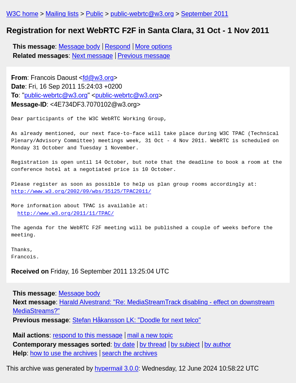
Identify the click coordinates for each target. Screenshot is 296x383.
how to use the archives (63, 353)
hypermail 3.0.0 (116, 368)
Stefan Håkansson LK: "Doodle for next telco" (136, 320)
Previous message (144, 55)
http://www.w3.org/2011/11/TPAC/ (66, 213)
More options (153, 46)
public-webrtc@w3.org (142, 13)
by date (124, 344)
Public (94, 13)
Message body (79, 46)
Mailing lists (62, 13)
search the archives (130, 353)
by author (217, 344)
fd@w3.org (98, 77)
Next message (92, 55)
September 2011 (204, 13)
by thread (153, 344)
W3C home (22, 13)
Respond (117, 46)
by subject (185, 344)
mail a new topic (150, 335)
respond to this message (87, 335)
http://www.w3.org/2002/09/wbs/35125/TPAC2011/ (81, 191)
